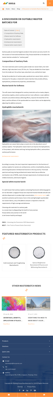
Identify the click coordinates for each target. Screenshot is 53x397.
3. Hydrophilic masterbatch (12, 39)
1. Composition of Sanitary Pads (13, 33)
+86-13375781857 (10, 369)
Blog (18, 9)
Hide (17, 30)
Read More (5, 324)
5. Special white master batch (13, 45)
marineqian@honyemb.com (13, 363)
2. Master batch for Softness (12, 36)
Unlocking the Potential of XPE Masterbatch (20, 222)
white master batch (40, 195)
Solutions (5, 346)
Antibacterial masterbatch (10, 156)
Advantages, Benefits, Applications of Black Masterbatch (11, 319)
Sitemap (20, 386)
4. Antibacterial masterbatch (13, 42)
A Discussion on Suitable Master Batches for (35, 9)
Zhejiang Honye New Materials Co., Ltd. (24, 383)
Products (5, 341)
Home (8, 9)
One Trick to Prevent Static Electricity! (19, 225)
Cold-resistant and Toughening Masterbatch (14, 262)
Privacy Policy (31, 386)
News (13, 9)
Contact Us (6, 357)
